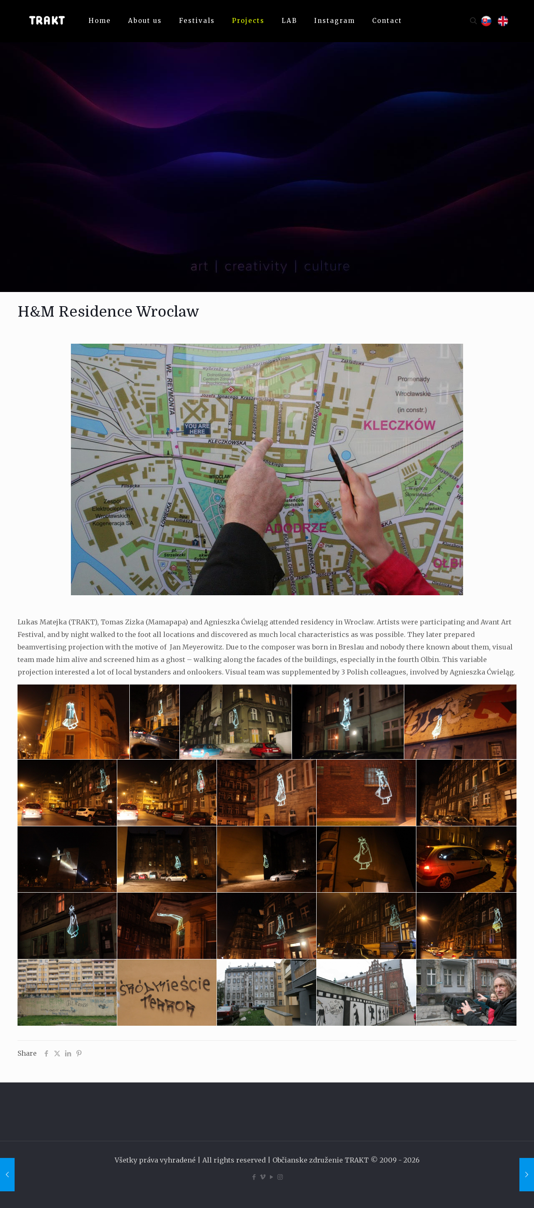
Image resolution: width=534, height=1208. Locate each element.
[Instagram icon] (280, 1177)
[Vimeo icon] (262, 1177)
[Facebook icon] (254, 1177)
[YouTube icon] (271, 1177)
